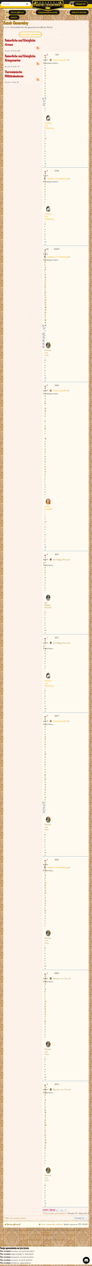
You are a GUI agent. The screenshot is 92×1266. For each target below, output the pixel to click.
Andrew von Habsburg (57, 178)
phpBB (26, 1230)
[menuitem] (78, 3)
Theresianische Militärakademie (14, 74)
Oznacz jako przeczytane (30, 34)
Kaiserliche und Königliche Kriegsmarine (20, 58)
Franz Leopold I (60, 60)
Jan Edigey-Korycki (61, 559)
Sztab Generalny (15, 23)
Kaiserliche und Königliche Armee (20, 42)
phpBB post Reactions (34, 1240)
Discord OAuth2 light (40, 1235)
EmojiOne (62, 1240)
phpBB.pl (46, 1232)
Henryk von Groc (61, 978)
